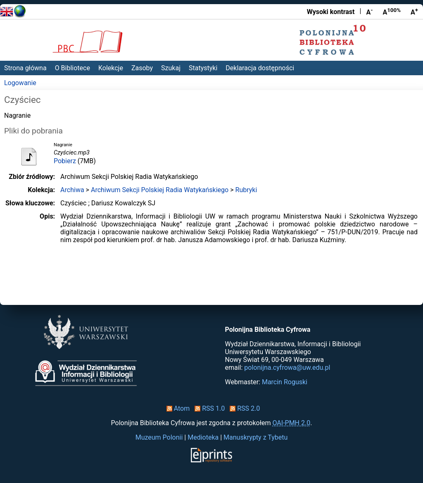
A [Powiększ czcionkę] (414, 11)
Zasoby (142, 68)
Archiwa (72, 190)
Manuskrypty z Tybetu (255, 437)
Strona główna (25, 68)
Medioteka (203, 437)
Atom (176, 408)
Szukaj (171, 68)
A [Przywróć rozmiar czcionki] (392, 11)
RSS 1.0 (208, 408)
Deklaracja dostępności (260, 68)
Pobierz (65, 161)
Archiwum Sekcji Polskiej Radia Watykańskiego (159, 190)
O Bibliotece (72, 68)
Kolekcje (110, 68)
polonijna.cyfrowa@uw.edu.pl (287, 367)
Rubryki (246, 190)
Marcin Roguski (284, 382)
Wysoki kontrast (331, 12)
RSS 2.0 (243, 408)
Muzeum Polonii (159, 437)
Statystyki (203, 68)
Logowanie (20, 83)
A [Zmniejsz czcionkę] (369, 11)
